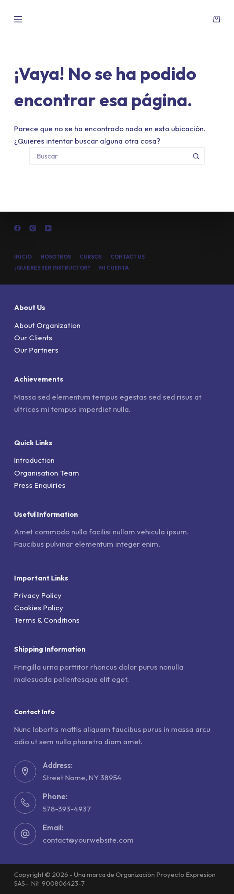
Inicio (23, 256)
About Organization (47, 325)
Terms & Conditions (47, 619)
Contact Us (127, 256)
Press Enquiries (40, 485)
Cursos (91, 256)
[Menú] (18, 19)
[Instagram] (32, 228)
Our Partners (36, 349)
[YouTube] (48, 228)
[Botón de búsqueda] (196, 156)
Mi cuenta (114, 267)
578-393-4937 (67, 808)
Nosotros (55, 256)
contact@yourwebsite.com (88, 839)
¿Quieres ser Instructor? (52, 267)
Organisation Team (46, 472)
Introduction (34, 460)
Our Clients (33, 337)
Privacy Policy (38, 595)
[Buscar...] (108, 156)
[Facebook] (17, 228)
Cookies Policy (38, 607)
